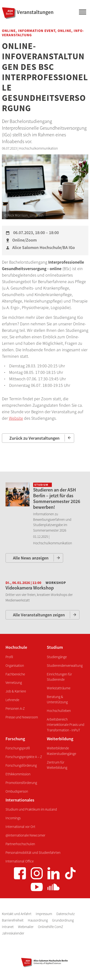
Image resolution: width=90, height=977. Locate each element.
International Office (20, 861)
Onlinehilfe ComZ (50, 926)
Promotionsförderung (21, 782)
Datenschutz (65, 913)
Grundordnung (63, 920)
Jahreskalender (13, 933)
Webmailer (26, 926)
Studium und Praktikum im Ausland (31, 809)
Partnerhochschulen (20, 844)
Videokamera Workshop (30, 588)
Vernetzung (14, 682)
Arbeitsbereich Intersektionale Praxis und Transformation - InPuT (65, 724)
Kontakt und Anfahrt (17, 913)
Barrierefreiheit (13, 920)
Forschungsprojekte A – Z (24, 756)
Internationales (20, 800)
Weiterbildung (60, 738)
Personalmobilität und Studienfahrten (33, 852)
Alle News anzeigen (30, 558)
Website (16, 418)
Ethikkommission (18, 774)
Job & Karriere (16, 691)
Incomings (13, 818)
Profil (9, 657)
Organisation (15, 665)
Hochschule (16, 647)
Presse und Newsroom (22, 717)
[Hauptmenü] (82, 13)
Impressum (44, 913)
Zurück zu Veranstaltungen (34, 438)
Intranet (8, 926)
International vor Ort (20, 826)
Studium (55, 647)
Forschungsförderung (21, 765)
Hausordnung (38, 920)
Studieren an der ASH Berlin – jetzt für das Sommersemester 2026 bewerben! (56, 498)
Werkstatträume (58, 688)
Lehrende (12, 700)
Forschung (15, 738)
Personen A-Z (15, 708)
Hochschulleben (59, 710)
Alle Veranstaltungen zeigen (39, 615)
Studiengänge (57, 657)
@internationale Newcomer (25, 835)
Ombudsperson (17, 791)
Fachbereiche (15, 674)
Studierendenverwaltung (65, 665)
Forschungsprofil (18, 748)
